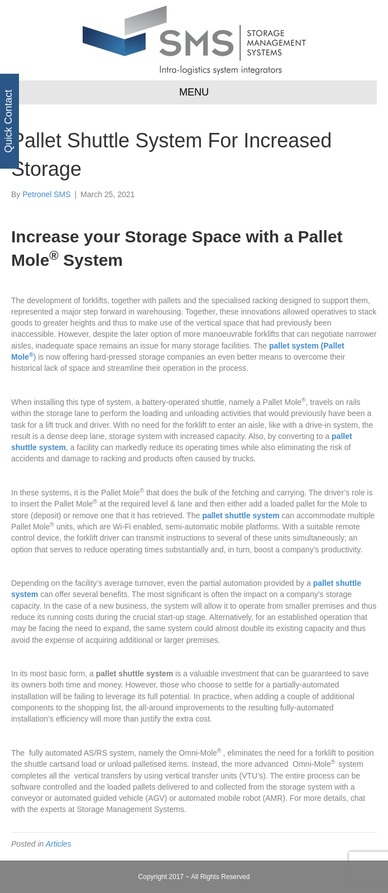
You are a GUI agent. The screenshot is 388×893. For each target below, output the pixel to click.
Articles (58, 843)
